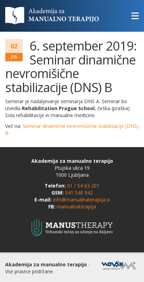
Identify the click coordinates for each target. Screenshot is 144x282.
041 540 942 (79, 192)
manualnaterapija (76, 206)
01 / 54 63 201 (83, 185)
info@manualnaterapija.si (81, 199)
